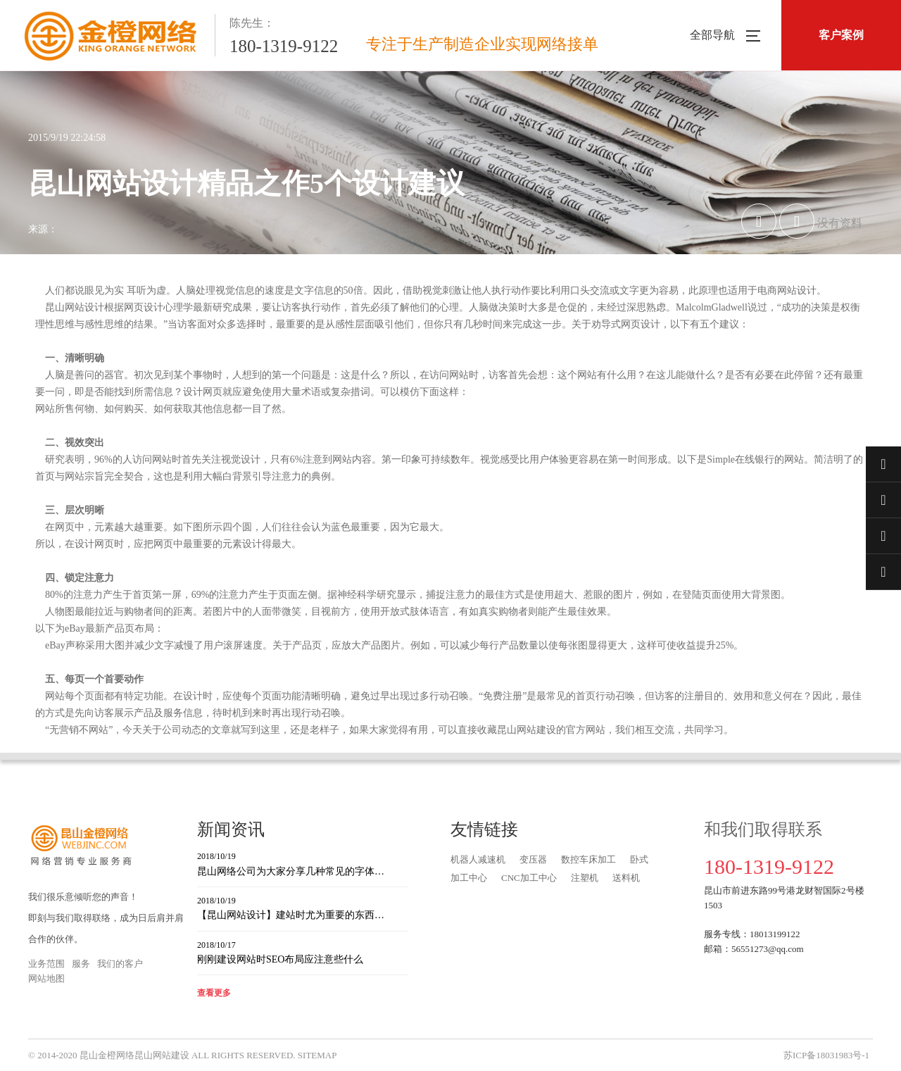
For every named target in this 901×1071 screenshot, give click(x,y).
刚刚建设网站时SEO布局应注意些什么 (302, 952)
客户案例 (841, 35)
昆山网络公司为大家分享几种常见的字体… (302, 863)
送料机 (626, 877)
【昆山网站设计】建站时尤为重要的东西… (302, 907)
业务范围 (46, 963)
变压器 (533, 859)
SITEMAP (317, 1055)
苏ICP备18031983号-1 (826, 1055)
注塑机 (584, 877)
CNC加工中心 (529, 877)
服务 (81, 963)
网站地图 (46, 978)
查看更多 (214, 993)
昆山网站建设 (161, 1055)
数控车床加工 (588, 859)
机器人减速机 (477, 859)
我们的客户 (120, 963)
